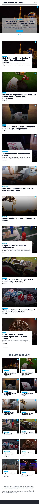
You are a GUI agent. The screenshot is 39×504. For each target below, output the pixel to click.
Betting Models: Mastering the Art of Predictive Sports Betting (17, 281)
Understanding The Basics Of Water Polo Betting (19, 219)
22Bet (8, 490)
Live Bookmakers (5, 151)
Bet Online (23, 451)
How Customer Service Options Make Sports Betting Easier (17, 189)
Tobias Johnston (24, 25)
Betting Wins (4, 216)
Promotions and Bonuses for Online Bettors (14, 246)
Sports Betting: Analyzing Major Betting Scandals (27, 475)
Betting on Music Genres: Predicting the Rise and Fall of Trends (14, 337)
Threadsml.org (13, 2)
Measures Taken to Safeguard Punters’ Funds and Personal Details (18, 311)
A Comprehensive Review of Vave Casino (16, 155)
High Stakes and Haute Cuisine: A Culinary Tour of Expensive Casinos (19, 22)
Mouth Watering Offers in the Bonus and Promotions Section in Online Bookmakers (19, 97)
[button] (18, 34)
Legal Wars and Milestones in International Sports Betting (10, 474)
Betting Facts (19, 19)
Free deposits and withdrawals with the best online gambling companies (18, 128)
